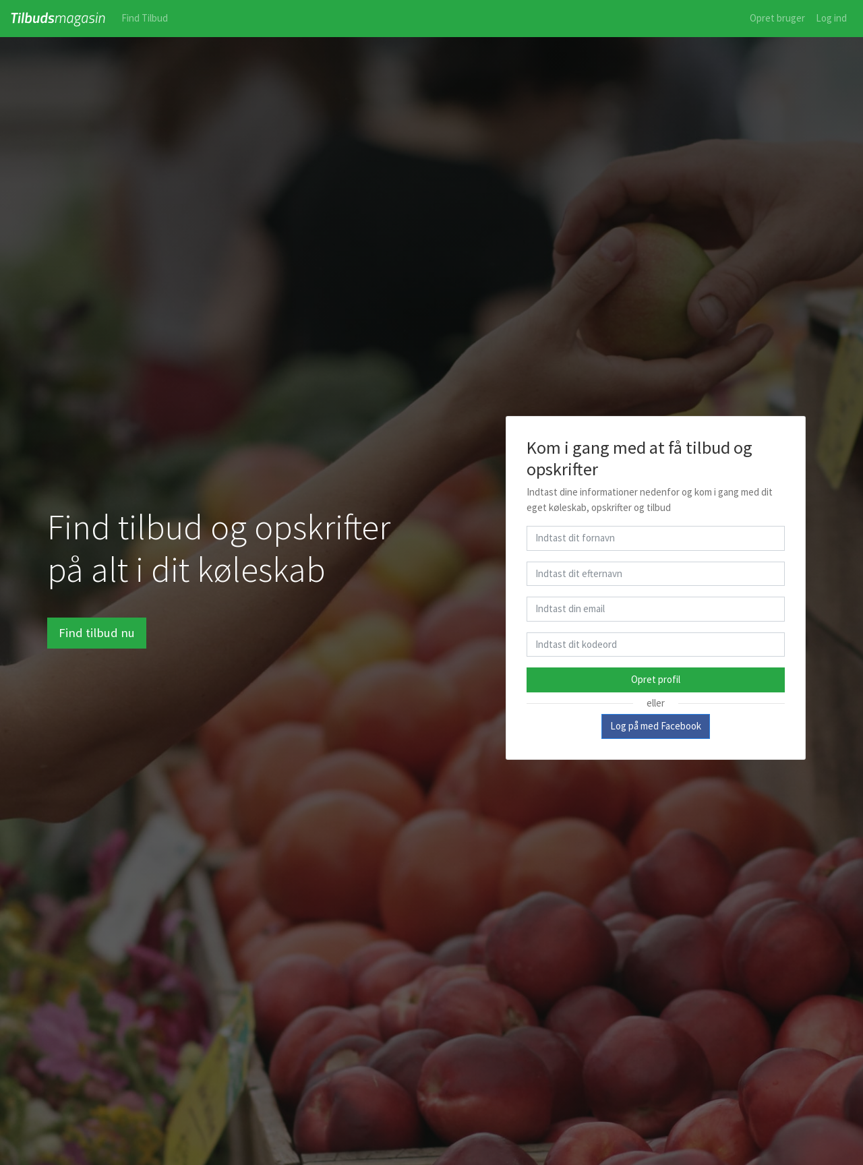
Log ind (831, 17)
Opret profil (655, 679)
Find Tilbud (144, 17)
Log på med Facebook (655, 725)
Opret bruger (777, 17)
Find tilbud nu (97, 632)
